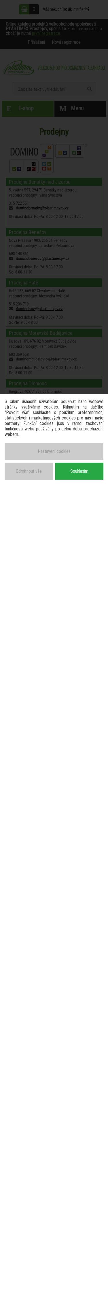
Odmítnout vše (29, 471)
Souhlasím (79, 471)
